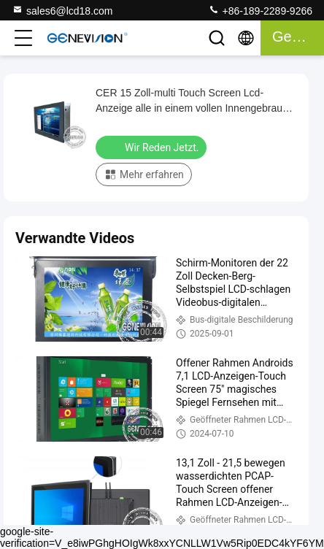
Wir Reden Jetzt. (152, 146)
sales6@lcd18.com (62, 10)
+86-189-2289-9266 (260, 10)
